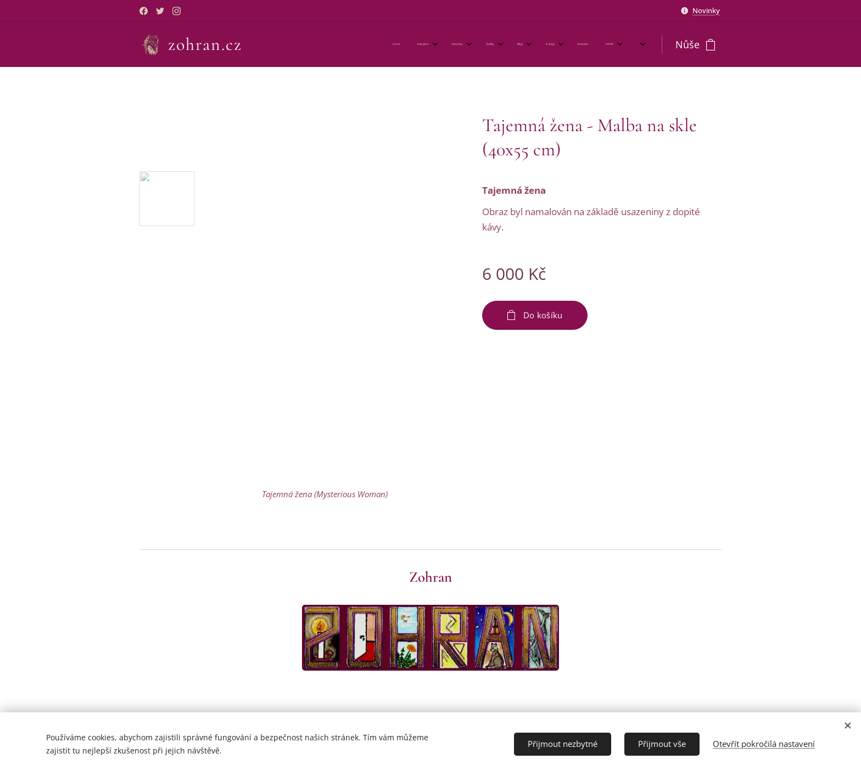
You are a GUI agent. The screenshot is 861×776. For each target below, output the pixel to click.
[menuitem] (471, 44)
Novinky (706, 10)
